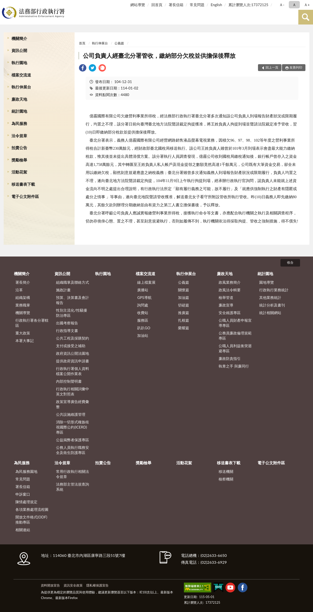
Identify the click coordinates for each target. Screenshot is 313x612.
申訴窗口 (22, 494)
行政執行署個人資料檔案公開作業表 (72, 371)
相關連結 (22, 529)
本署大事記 (24, 340)
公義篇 (119, 43)
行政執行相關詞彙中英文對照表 (72, 391)
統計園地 (19, 111)
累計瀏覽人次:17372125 (248, 4)
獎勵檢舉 (19, 160)
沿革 (19, 290)
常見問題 (197, 4)
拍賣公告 (19, 147)
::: (4, 4)
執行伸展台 (21, 87)
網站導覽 (137, 4)
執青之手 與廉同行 (234, 366)
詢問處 (142, 305)
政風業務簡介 (230, 282)
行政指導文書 (67, 330)
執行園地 (19, 62)
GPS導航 (144, 297)
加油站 (142, 335)
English (216, 4)
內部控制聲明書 (69, 381)
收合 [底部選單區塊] (290, 262)
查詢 (305, 17)
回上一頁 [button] (272, 67)
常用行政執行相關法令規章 (72, 474)
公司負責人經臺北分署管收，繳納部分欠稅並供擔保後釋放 (159, 55)
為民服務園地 (26, 471)
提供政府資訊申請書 (72, 361)
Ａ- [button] (281, 4)
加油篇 (183, 297)
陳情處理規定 (26, 502)
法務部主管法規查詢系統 (72, 486)
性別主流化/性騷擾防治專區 (71, 313)
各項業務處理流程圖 (31, 509)
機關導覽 (22, 312)
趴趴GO (143, 328)
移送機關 (226, 471)
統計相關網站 (270, 312)
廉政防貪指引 (230, 358)
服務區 (142, 320)
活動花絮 (19, 172)
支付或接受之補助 (70, 345)
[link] (82, 68)
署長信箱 (176, 4)
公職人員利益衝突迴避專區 (235, 348)
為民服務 (19, 123)
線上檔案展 (146, 282)
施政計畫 (63, 290)
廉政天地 (19, 99)
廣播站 (142, 290)
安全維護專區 (230, 312)
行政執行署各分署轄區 (31, 323)
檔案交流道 (21, 75)
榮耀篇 (183, 328)
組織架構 (22, 297)
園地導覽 (266, 282)
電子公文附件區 (25, 196)
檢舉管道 (226, 297)
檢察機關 (226, 479)
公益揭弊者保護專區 (72, 440)
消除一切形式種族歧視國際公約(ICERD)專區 (72, 427)
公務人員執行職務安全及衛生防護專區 (72, 450)
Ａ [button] (294, 4)
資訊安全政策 (73, 585)
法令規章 (19, 135)
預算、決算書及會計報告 (72, 300)
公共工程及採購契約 (72, 338)
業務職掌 (22, 305)
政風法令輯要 (230, 290)
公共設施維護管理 (70, 414)
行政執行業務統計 (274, 290)
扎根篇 (183, 320)
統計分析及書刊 (272, 305)
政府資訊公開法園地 (72, 353)
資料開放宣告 (50, 585)
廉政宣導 (226, 305)
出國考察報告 (67, 323)
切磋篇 (183, 305)
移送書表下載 (23, 184)
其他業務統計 (270, 297)
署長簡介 (22, 282)
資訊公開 (19, 50)
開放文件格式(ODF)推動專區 (31, 519)
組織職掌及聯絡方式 (72, 282)
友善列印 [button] (296, 67)
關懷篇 (183, 290)
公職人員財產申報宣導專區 (235, 323)
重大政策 (22, 333)
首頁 (82, 43)
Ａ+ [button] (307, 4)
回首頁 (156, 4)
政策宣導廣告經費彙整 (72, 404)
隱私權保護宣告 (97, 585)
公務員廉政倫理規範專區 (235, 335)
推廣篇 (183, 312)
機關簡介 (19, 38)
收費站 (142, 312)
